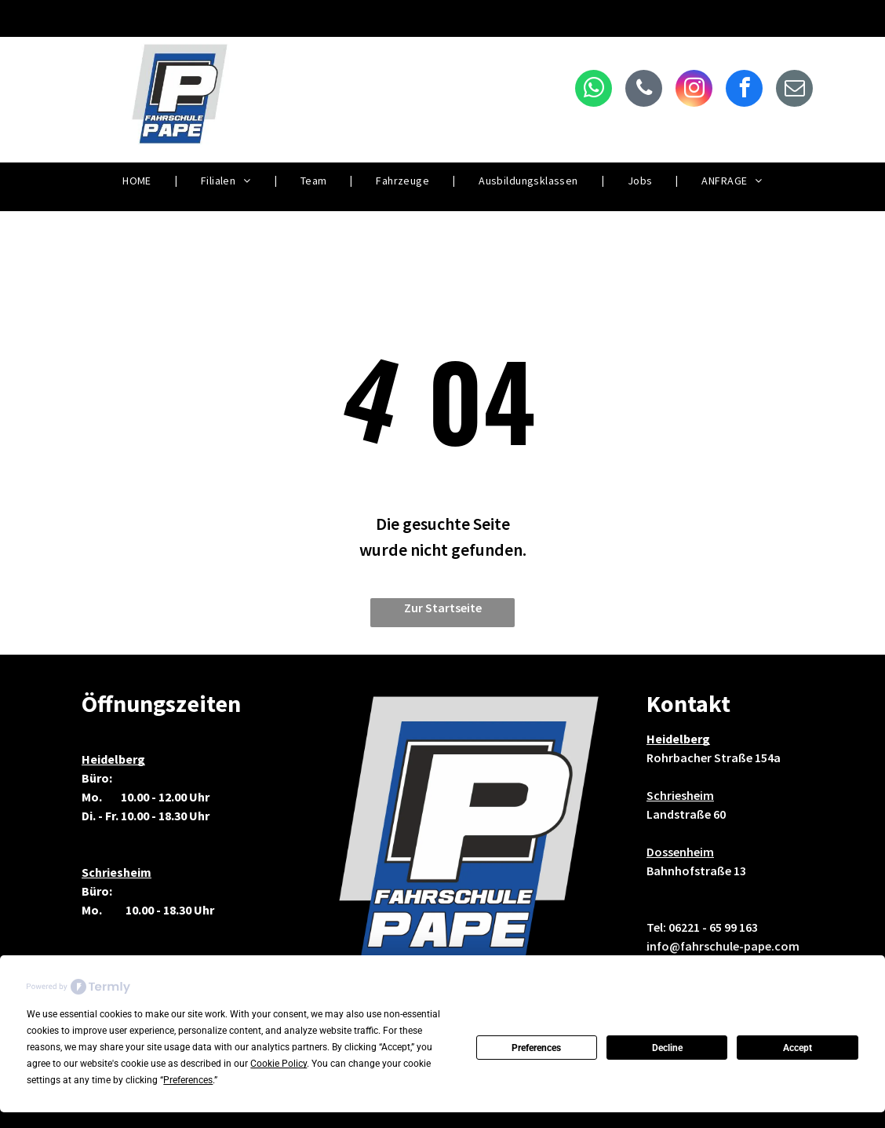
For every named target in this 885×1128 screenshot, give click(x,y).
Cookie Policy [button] (278, 1063)
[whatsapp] (593, 90)
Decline (667, 1047)
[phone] (643, 90)
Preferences (536, 1047)
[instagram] (694, 90)
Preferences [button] (188, 1080)
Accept (797, 1047)
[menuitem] (138, 181)
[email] (794, 90)
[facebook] (744, 90)
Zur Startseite (443, 607)
